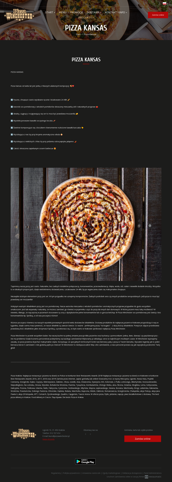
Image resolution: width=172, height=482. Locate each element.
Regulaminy (56, 473)
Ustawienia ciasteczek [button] (91, 473)
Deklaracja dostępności (132, 473)
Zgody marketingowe (111, 473)
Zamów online (158, 15)
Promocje (76, 12)
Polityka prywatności (72, 473)
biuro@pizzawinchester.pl (59, 436)
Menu (62, 12)
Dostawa (94, 12)
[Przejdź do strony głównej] (19, 15)
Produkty (86, 17)
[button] (165, 3)
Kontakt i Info (116, 12)
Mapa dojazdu (48, 439)
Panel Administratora (152, 473)
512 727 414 (55, 433)
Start (50, 12)
